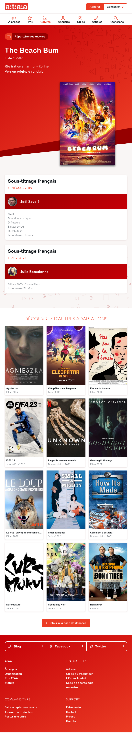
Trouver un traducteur (19, 712)
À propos (14, 20)
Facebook (66, 646)
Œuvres (45, 20)
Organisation (13, 674)
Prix (30, 20)
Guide (81, 20)
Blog (25, 646)
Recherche (117, 20)
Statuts (9, 683)
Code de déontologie (79, 683)
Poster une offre (15, 716)
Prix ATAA (11, 678)
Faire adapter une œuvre (21, 707)
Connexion (115, 6)
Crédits (71, 721)
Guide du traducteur (79, 674)
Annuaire (64, 20)
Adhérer (94, 6)
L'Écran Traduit (76, 678)
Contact (71, 712)
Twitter (107, 646)
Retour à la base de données (65, 623)
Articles (97, 20)
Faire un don (74, 707)
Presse (70, 716)
